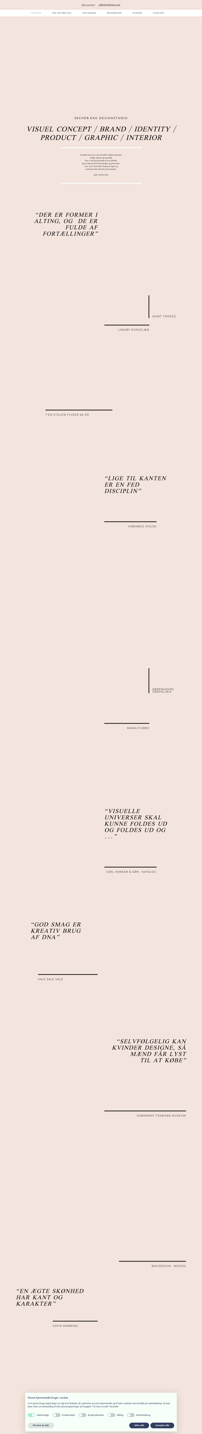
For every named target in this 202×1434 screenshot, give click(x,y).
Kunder (137, 13)
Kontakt (159, 13)
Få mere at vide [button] (41, 1425)
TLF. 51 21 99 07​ (88, 5)
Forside (36, 13)
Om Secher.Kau (61, 13)
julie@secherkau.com (109, 4)
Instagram (89, 13)
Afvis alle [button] (139, 1425)
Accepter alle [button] (162, 1425)
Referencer (114, 13)
